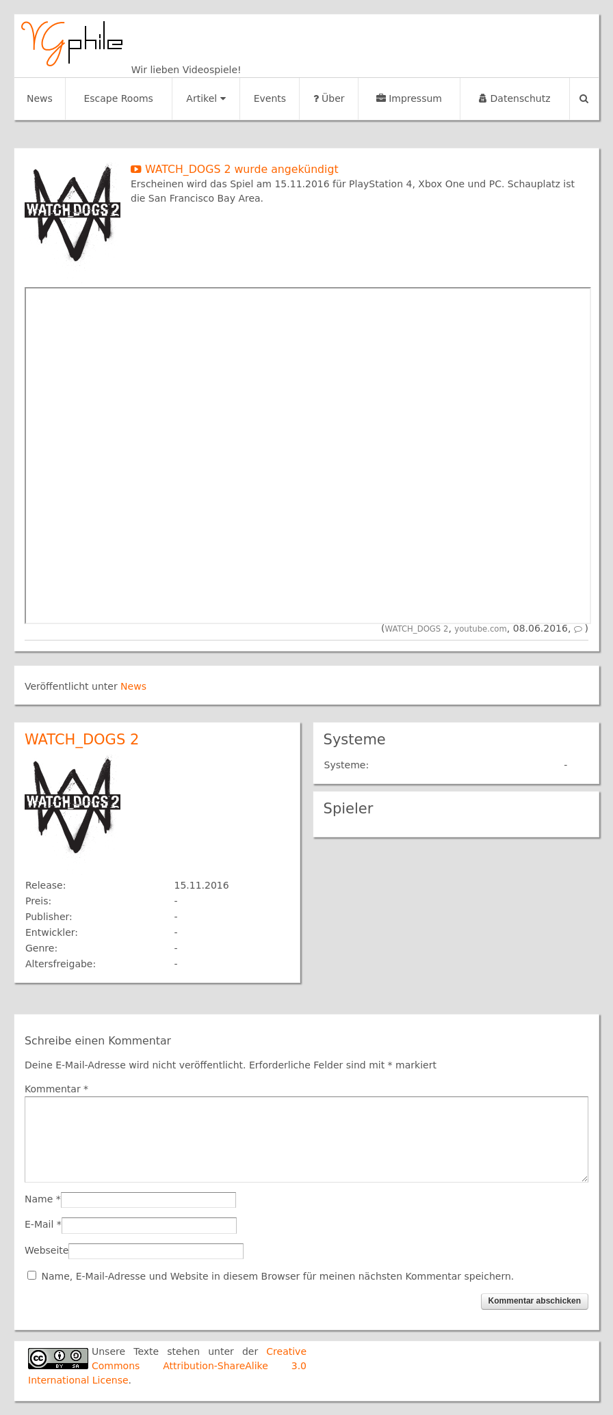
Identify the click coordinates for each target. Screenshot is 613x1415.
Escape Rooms (118, 98)
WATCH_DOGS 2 (417, 629)
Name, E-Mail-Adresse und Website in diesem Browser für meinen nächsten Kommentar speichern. (277, 1276)
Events (270, 98)
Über (329, 98)
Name (39, 1199)
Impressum (409, 98)
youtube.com (480, 629)
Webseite (46, 1250)
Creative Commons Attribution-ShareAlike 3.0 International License (167, 1366)
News (40, 98)
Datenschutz (514, 98)
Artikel (205, 98)
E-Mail (39, 1224)
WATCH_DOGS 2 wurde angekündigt (235, 169)
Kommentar (56, 1088)
